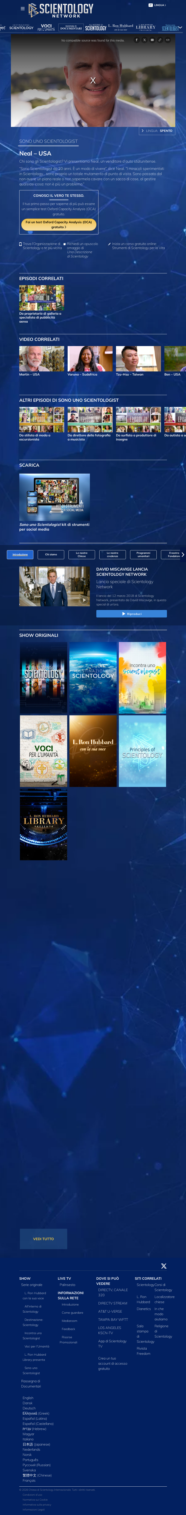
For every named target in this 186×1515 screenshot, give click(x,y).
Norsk (27, 1454)
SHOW (25, 1278)
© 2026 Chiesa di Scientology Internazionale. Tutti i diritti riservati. (57, 1489)
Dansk (28, 1403)
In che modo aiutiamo (161, 1314)
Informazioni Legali (34, 1509)
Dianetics (144, 1309)
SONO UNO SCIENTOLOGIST (48, 141)
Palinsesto (67, 1285)
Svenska (29, 1470)
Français (29, 1480)
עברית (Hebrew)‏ (35, 1429)
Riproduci (131, 614)
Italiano (28, 1439)
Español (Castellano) (38, 1423)
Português (30, 1460)
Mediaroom (69, 1321)
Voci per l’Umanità (37, 1346)
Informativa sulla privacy (37, 1504)
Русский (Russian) (37, 1465)
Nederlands (31, 1449)
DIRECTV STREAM (112, 1303)
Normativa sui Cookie (35, 1499)
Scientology (145, 1285)
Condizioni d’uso (32, 1494)
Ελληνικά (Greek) (36, 1413)
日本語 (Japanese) (36, 1444)
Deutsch (29, 1408)
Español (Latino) (35, 1418)
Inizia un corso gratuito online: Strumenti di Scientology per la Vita (138, 246)
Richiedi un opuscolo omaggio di (82, 250)
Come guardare (72, 1313)
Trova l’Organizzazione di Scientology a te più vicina (42, 246)
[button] (183, 554)
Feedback (68, 1329)
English (28, 1398)
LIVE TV (64, 1278)
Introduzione (70, 1304)
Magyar (28, 1434)
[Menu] (22, 8)
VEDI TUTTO (43, 1239)
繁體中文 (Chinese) (37, 1475)
